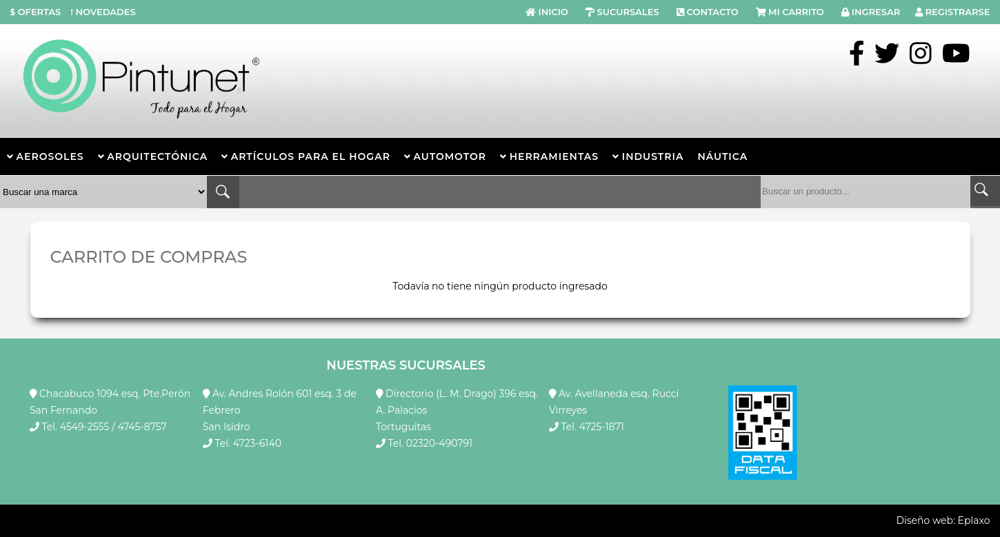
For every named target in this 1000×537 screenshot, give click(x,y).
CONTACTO (713, 11)
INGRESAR (876, 11)
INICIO (553, 11)
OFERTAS (35, 11)
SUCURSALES (628, 11)
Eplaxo (974, 520)
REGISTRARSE (958, 11)
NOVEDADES (102, 11)
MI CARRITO (796, 11)
